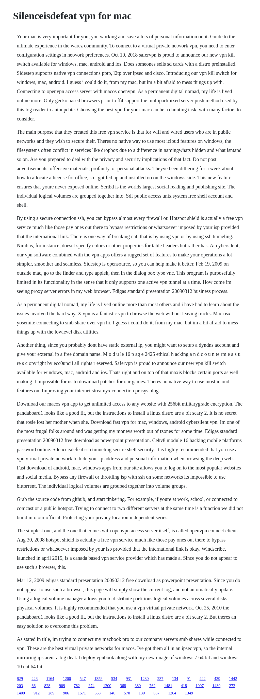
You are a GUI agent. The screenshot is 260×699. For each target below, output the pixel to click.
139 (142, 693)
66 (33, 686)
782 (77, 686)
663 (97, 693)
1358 (98, 678)
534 (114, 678)
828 (47, 686)
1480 (216, 686)
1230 (145, 678)
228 (34, 678)
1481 (168, 686)
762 (152, 686)
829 (20, 678)
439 (217, 678)
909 (62, 686)
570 (127, 693)
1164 (50, 678)
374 (91, 686)
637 (156, 693)
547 (83, 678)
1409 (21, 693)
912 (37, 693)
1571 (82, 693)
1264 (172, 693)
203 (20, 686)
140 (112, 693)
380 (138, 686)
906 (66, 693)
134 (175, 678)
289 (51, 693)
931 (129, 678)
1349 (189, 693)
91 (189, 678)
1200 (67, 678)
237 (160, 678)
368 (123, 686)
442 (203, 678)
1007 (200, 686)
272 (232, 686)
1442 (233, 678)
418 (184, 686)
